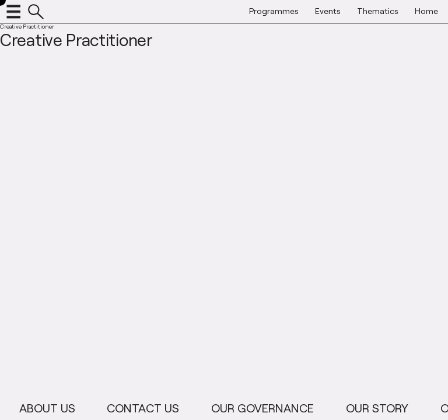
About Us (54, 408)
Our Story (383, 408)
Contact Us (150, 408)
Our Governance (269, 408)
